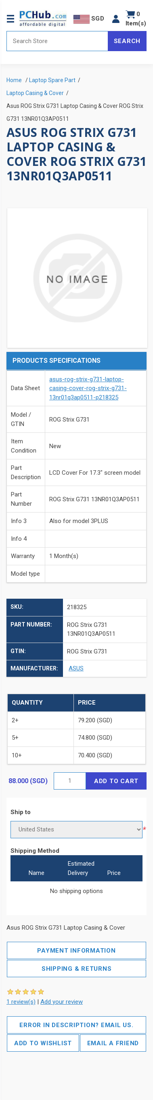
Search (127, 41)
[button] (115, 18)
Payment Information (76, 950)
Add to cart (116, 781)
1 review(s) (21, 1001)
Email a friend (113, 1043)
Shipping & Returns (77, 968)
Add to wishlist (43, 1043)
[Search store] (57, 41)
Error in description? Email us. (76, 1025)
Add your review (61, 1001)
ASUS (76, 668)
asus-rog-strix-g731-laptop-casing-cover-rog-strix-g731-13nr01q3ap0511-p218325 (88, 388)
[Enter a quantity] (70, 781)
